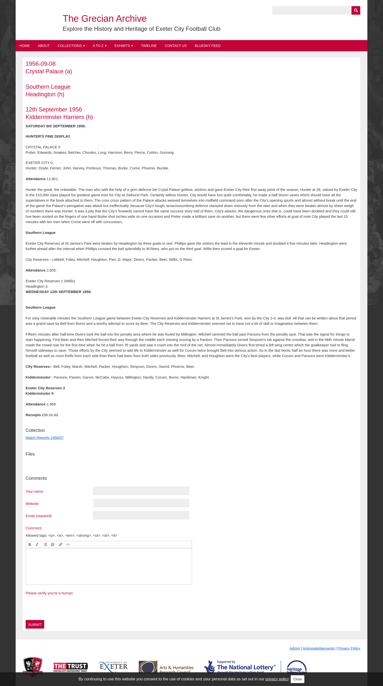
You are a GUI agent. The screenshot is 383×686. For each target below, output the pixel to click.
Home (25, 46)
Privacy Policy (349, 648)
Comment (34, 528)
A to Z (98, 46)
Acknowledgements (319, 648)
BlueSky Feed (208, 46)
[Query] (316, 10)
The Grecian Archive (105, 18)
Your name (34, 491)
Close (297, 679)
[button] (29, 544)
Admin (295, 648)
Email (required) (39, 516)
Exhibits (122, 46)
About (44, 46)
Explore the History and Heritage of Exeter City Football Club (142, 28)
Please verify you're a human (49, 593)
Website (32, 503)
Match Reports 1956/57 (45, 438)
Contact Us (176, 46)
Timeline (149, 46)
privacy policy (277, 679)
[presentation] (30, 544)
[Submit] (355, 10)
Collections (70, 46)
